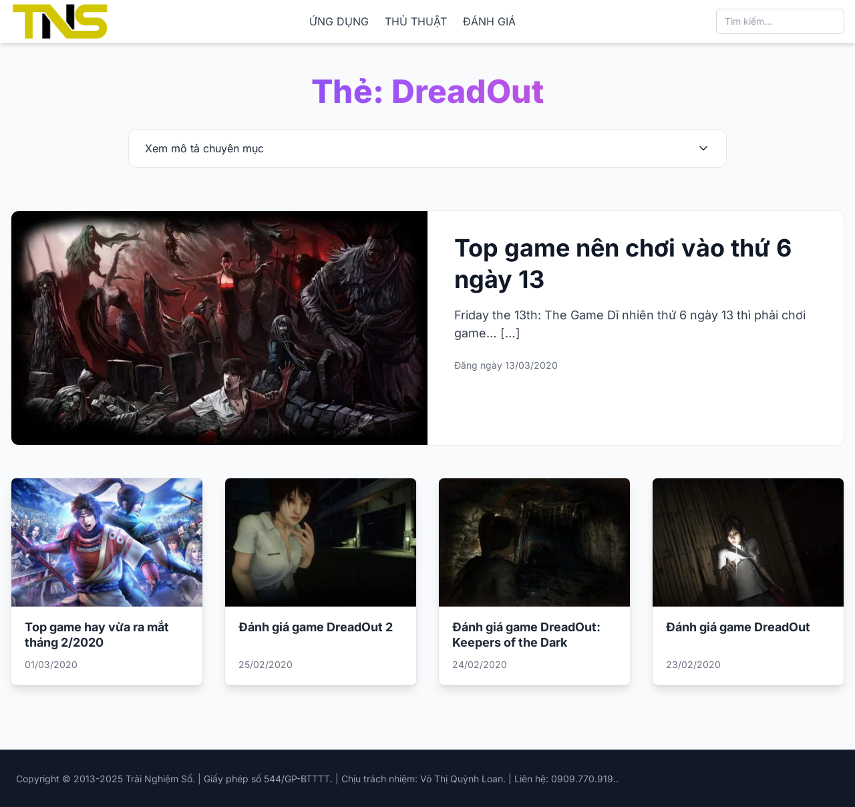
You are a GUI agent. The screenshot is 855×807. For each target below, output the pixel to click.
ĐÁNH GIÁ (489, 21)
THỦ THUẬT (416, 21)
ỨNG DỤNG (339, 21)
